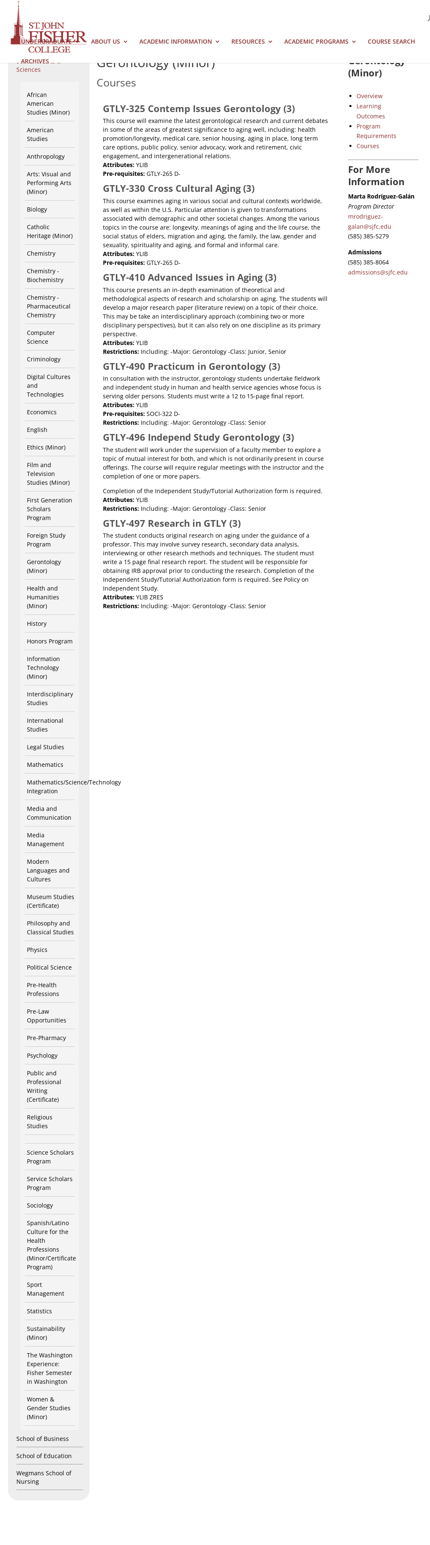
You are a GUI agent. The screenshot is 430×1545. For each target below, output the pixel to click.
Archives (35, 61)
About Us (105, 42)
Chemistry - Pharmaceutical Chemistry (49, 306)
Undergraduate (46, 42)
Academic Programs (316, 42)
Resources (248, 42)
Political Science (49, 967)
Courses (368, 146)
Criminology (43, 359)
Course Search (391, 42)
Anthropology (46, 156)
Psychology (42, 1055)
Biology (37, 209)
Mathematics (45, 765)
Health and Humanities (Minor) (43, 597)
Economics (42, 412)
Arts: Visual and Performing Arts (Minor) (49, 183)
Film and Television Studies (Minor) (48, 473)
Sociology (40, 1205)
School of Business (42, 1439)
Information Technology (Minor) (43, 667)
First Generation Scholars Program (49, 509)
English (37, 430)
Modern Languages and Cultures (48, 870)
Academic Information (175, 42)
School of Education (44, 1456)
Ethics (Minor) (46, 447)
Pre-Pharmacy (46, 1038)
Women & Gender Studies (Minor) (49, 1408)
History (37, 623)
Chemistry (41, 253)
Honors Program (50, 641)
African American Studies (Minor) (48, 103)
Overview (370, 96)
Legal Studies (45, 747)
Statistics (39, 1311)
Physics (37, 950)
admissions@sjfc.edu (378, 272)
